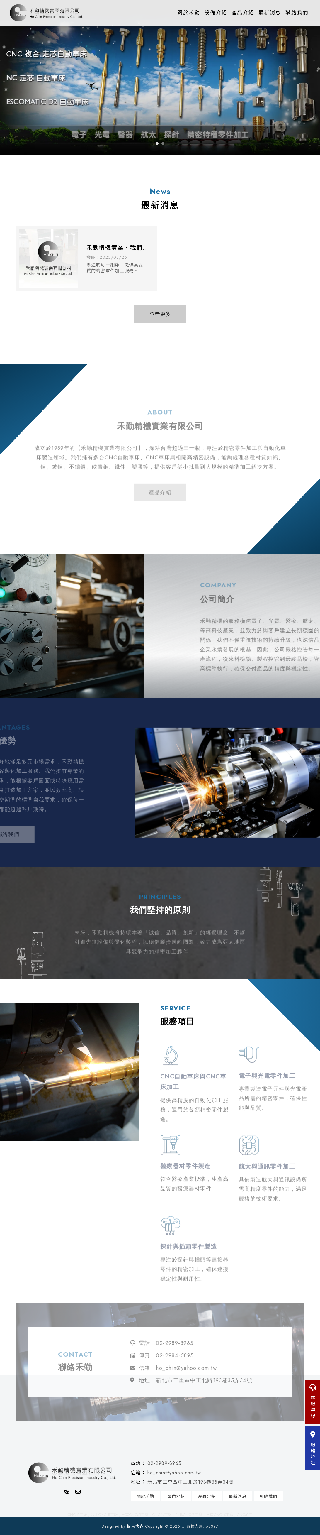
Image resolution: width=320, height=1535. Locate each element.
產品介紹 (243, 12)
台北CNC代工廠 (188, 1514)
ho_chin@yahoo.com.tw (174, 1472)
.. (183, 1526)
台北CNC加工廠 (104, 1514)
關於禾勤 (188, 12)
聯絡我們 (296, 12)
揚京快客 (135, 1526)
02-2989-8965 (164, 1463)
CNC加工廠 (77, 1514)
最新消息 (269, 12)
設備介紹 (215, 12)
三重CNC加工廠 (135, 1514)
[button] (157, 143)
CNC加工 (245, 1514)
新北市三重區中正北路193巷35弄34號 (190, 1482)
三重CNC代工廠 (219, 1514)
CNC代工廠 (162, 1514)
